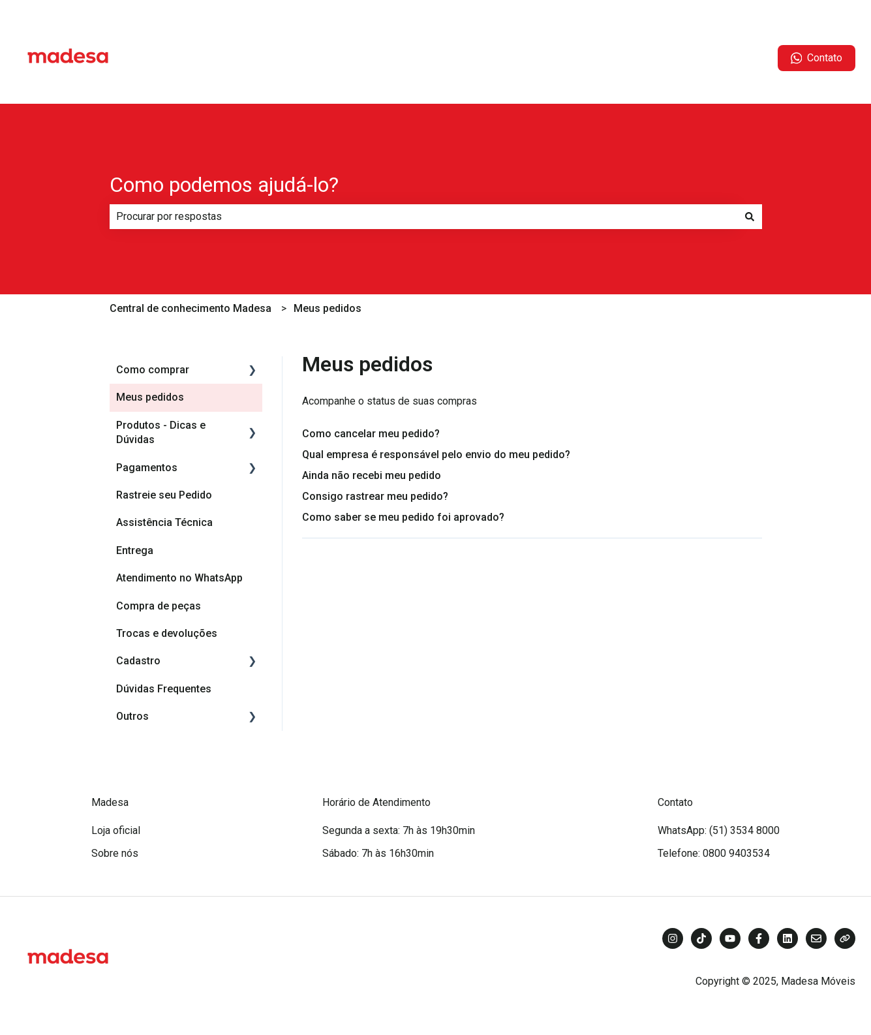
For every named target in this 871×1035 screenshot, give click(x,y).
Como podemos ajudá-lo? (224, 184)
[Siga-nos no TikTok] (701, 938)
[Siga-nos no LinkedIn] (787, 938)
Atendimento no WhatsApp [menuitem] (179, 578)
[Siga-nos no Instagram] (672, 938)
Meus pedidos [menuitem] (150, 397)
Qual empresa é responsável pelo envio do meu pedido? (436, 454)
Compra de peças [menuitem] (158, 606)
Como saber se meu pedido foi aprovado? (403, 517)
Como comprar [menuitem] (152, 369)
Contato (817, 58)
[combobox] (423, 216)
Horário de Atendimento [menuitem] (376, 802)
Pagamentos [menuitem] (146, 467)
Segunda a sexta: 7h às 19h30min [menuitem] (398, 830)
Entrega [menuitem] (134, 550)
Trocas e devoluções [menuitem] (166, 633)
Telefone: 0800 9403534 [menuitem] (714, 853)
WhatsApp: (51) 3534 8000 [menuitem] (719, 830)
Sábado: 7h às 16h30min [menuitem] (378, 853)
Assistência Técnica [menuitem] (164, 522)
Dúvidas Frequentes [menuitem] (163, 689)
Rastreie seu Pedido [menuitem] (164, 495)
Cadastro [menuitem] (138, 661)
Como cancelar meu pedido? (371, 433)
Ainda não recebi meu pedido (371, 475)
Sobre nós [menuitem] (114, 853)
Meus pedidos (327, 308)
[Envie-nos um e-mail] (816, 938)
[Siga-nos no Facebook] (758, 938)
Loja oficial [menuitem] (115, 830)
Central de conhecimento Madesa (190, 308)
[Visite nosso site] (844, 938)
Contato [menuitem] (675, 802)
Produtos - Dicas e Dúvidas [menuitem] (161, 432)
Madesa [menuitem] (110, 802)
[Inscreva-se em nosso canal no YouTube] (730, 938)
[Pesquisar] (749, 216)
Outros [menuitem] (132, 716)
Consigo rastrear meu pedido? (375, 496)
